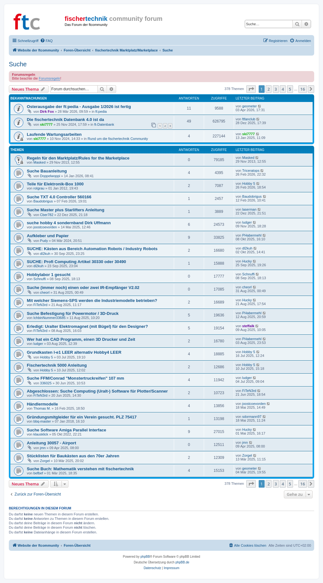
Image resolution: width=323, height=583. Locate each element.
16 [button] (302, 89)
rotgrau (38, 188)
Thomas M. (42, 408)
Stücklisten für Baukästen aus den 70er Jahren (73, 456)
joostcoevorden (45, 227)
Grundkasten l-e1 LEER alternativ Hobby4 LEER (74, 352)
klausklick (40, 434)
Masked (39, 162)
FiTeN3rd (40, 305)
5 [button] (290, 89)
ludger (247, 222)
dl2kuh (45, 253)
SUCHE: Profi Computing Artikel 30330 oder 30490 (76, 261)
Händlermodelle (42, 404)
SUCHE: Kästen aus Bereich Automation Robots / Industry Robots (92, 248)
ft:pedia (101, 111)
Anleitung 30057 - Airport (51, 443)
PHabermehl (251, 235)
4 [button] (283, 89)
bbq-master (42, 421)
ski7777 (46, 124)
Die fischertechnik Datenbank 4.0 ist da (65, 119)
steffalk (248, 326)
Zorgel (45, 461)
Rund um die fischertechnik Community (118, 139)
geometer (249, 106)
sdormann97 (251, 416)
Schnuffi (39, 279)
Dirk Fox (47, 111)
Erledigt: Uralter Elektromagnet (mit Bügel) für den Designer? (87, 326)
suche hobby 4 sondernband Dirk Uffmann (69, 222)
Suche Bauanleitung (47, 171)
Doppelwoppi (50, 176)
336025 (46, 383)
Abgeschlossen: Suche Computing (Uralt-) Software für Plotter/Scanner (97, 391)
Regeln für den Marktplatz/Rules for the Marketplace (78, 158)
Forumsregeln (49, 78)
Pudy (44, 241)
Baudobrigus (43, 201)
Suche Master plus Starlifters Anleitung (65, 209)
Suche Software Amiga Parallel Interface (66, 430)
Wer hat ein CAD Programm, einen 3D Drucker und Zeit (81, 339)
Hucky (247, 261)
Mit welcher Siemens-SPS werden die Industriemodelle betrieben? (92, 300)
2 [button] (268, 89)
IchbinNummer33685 (49, 318)
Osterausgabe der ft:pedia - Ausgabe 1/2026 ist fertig (79, 106)
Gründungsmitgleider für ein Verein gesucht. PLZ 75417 (82, 417)
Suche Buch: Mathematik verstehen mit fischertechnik (80, 468)
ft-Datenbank (104, 124)
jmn (43, 448)
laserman (249, 209)
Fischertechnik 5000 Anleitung (57, 365)
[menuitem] (46, 41)
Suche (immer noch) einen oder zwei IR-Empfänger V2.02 (83, 287)
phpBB (145, 556)
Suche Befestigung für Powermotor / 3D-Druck (73, 313)
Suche (18, 64)
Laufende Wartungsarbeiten (54, 134)
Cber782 (46, 215)
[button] (251, 89)
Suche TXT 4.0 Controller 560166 (59, 197)
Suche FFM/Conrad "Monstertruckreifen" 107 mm (75, 378)
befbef (38, 473)
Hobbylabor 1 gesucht (49, 274)
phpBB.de (182, 562)
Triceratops (251, 170)
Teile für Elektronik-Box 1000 (55, 184)
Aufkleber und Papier (48, 235)
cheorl (45, 292)
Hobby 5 (248, 183)
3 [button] (276, 89)
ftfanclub (248, 119)
